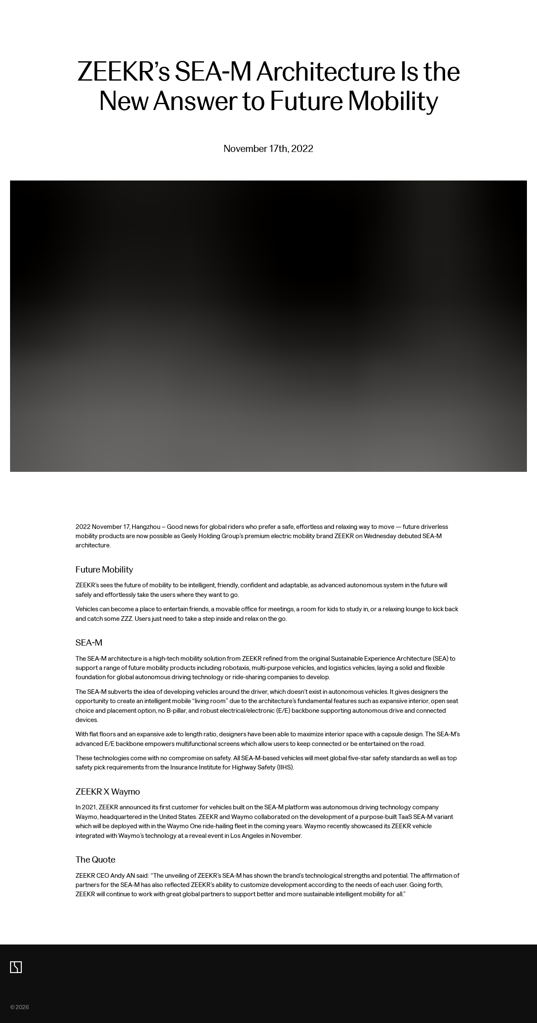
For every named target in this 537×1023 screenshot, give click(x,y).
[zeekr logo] (16, 967)
